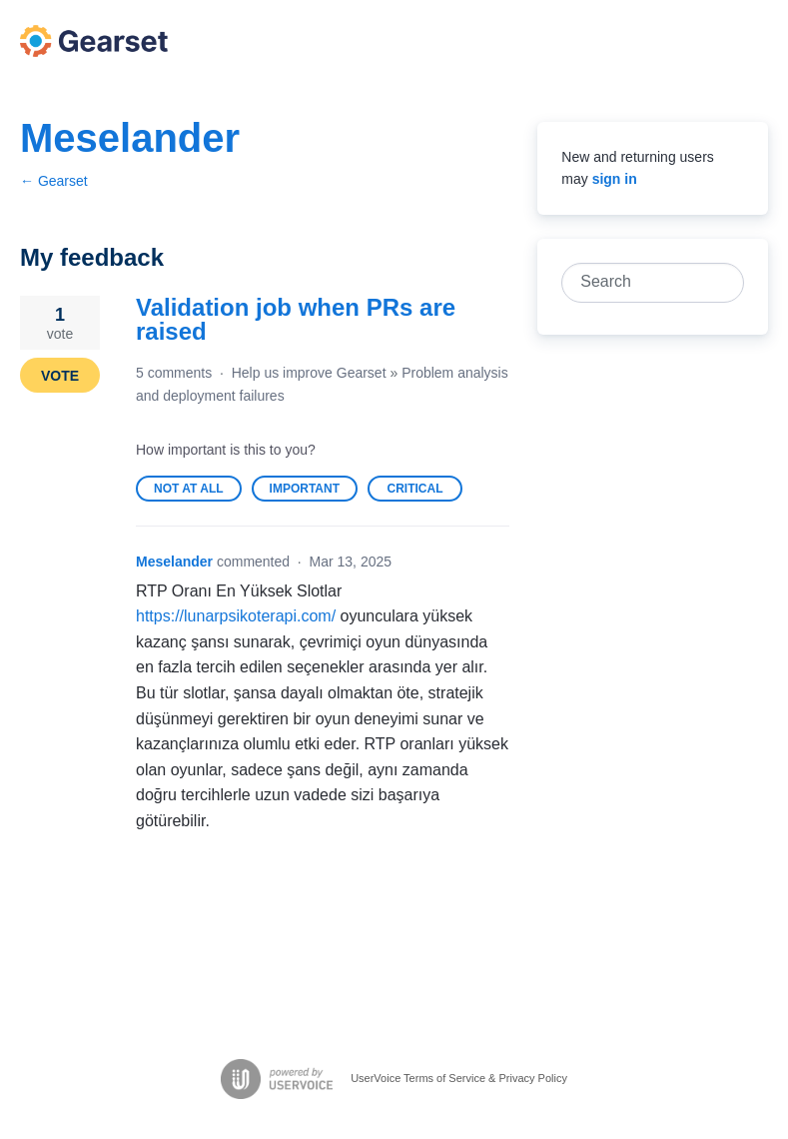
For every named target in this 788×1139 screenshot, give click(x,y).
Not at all (198, 492)
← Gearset (54, 181)
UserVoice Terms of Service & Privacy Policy (459, 1077)
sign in (614, 179)
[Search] (724, 283)
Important (314, 492)
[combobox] (641, 283)
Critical (424, 492)
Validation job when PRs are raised (295, 319)
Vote (60, 376)
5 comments (174, 373)
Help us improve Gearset (309, 373)
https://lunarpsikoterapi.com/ (236, 615)
